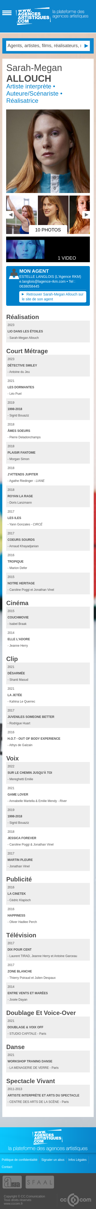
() (68, 277)
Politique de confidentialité (20, 1160)
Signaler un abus (53, 1160)
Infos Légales (78, 1160)
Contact (7, 1167)
